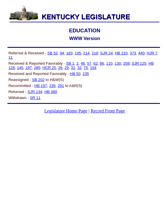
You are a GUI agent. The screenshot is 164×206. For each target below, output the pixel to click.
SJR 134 (35, 92)
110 (109, 63)
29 (67, 68)
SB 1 (70, 63)
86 (102, 63)
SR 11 (35, 98)
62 (95, 63)
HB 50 (75, 74)
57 (89, 63)
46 (83, 63)
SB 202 (38, 80)
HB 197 (40, 86)
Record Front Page (108, 110)
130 (118, 63)
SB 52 (52, 53)
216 (95, 53)
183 (69, 53)
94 (62, 53)
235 (86, 74)
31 (73, 68)
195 (78, 53)
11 (10, 57)
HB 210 (121, 53)
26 (60, 68)
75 (86, 68)
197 (29, 68)
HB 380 (50, 92)
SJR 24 (106, 53)
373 (133, 53)
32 (79, 68)
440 (141, 53)
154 (93, 68)
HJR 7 (152, 53)
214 (86, 53)
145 (20, 68)
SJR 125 (139, 63)
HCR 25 (49, 68)
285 (37, 68)
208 (126, 63)
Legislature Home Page (65, 110)
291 (61, 86)
